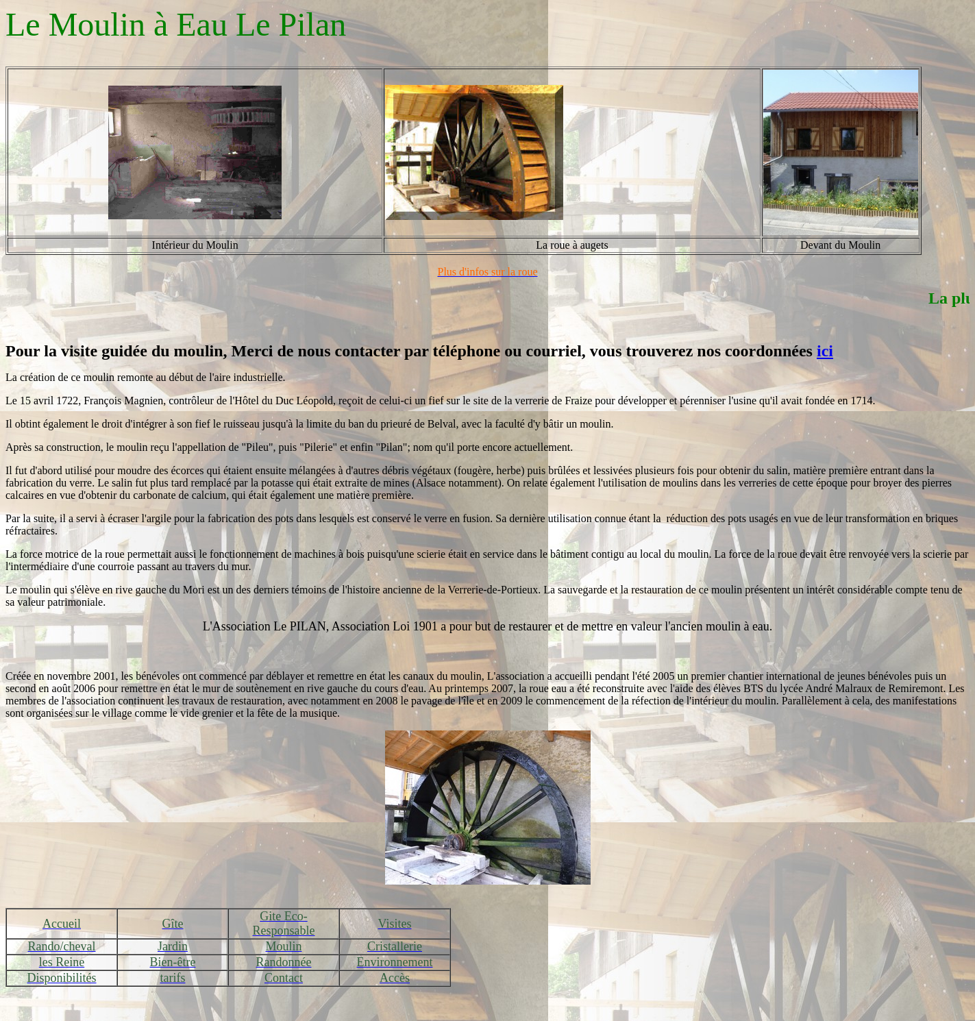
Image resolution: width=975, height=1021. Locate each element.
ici (825, 351)
